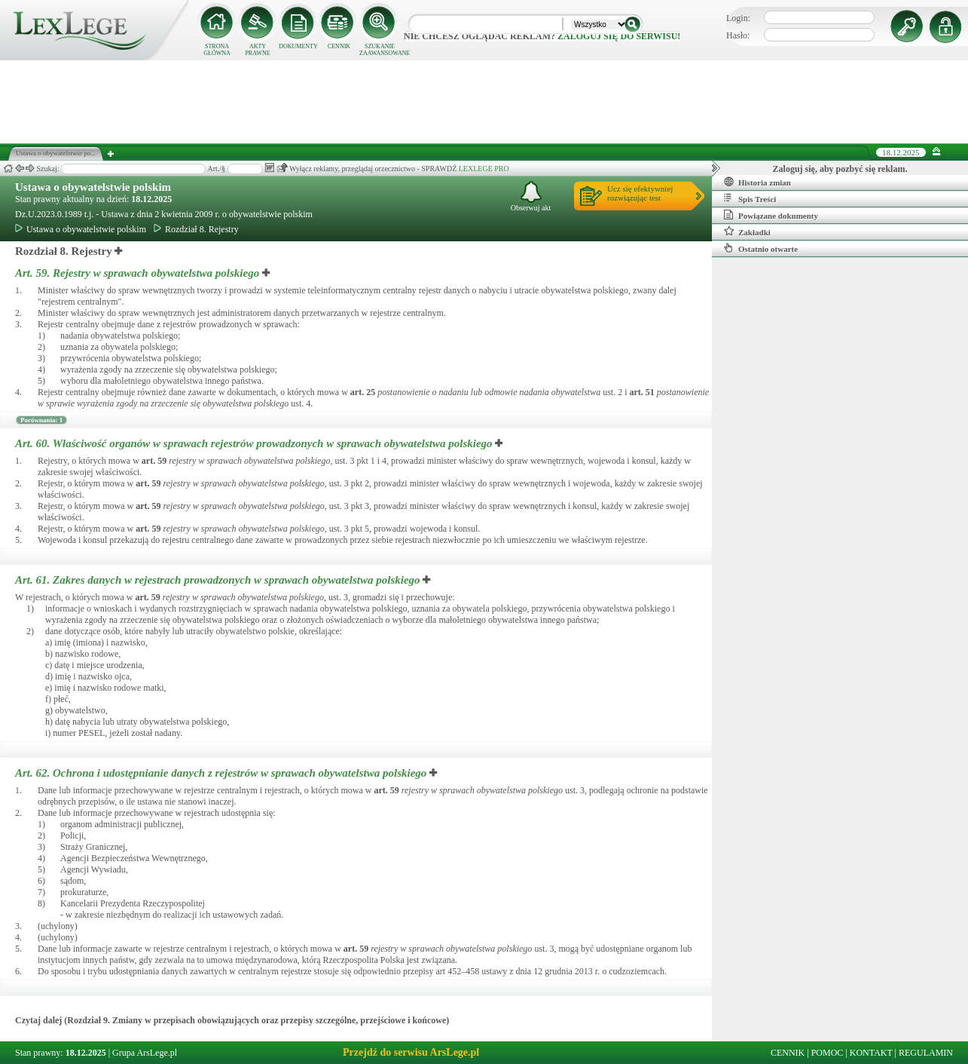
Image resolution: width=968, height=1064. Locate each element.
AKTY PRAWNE (257, 50)
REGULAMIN (926, 1052)
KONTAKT (871, 1052)
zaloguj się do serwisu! (618, 36)
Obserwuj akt (531, 196)
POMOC (827, 1052)
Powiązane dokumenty (771, 215)
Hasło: (738, 35)
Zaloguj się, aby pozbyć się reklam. (840, 169)
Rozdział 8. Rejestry (196, 229)
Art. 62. (222, 773)
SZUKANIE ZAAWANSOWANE (379, 50)
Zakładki (747, 231)
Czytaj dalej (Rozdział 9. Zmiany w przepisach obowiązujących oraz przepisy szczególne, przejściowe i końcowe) (232, 1020)
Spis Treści (750, 198)
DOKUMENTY (298, 46)
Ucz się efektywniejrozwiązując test (640, 193)
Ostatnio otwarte (761, 248)
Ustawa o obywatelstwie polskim (93, 187)
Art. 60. (255, 443)
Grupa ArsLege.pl (144, 1052)
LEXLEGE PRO (484, 168)
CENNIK (339, 46)
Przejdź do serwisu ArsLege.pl (411, 1052)
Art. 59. (138, 273)
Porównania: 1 (41, 420)
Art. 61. (219, 580)
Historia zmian (757, 181)
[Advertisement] (484, 102)
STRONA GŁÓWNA (217, 50)
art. (362, 392)
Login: (738, 18)
